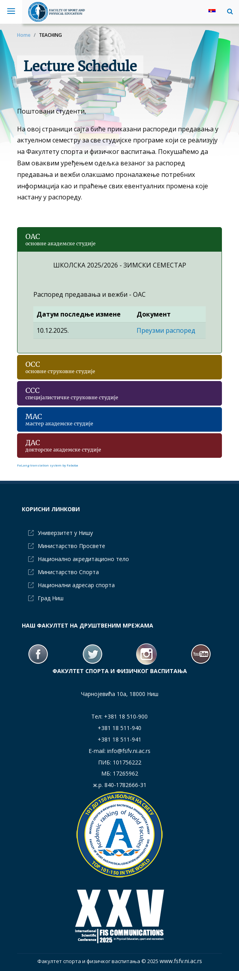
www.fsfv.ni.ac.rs (181, 961)
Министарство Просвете (71, 546)
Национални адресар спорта (76, 585)
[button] (228, 11)
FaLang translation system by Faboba (47, 465)
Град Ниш (51, 598)
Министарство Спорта (68, 572)
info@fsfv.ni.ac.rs (128, 751)
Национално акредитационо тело (83, 559)
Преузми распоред (166, 330)
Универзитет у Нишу (65, 533)
